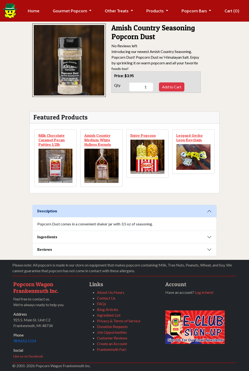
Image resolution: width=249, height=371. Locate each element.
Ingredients (47, 236)
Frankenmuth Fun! (111, 349)
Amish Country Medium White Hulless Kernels (97, 140)
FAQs (101, 303)
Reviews (44, 249)
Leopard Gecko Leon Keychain (189, 137)
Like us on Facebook (28, 356)
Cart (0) (232, 11)
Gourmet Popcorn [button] (70, 11)
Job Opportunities (112, 332)
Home (33, 11)
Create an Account (112, 343)
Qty (117, 85)
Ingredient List (108, 315)
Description (47, 211)
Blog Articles (107, 309)
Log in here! (204, 292)
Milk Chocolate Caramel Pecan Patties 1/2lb (51, 140)
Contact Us (106, 298)
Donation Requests (112, 326)
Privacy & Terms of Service (118, 321)
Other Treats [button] (117, 11)
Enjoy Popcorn (143, 135)
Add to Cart (171, 87)
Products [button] (155, 11)
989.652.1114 (24, 340)
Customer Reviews (112, 338)
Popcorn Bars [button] (195, 11)
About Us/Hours (110, 292)
